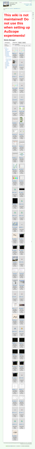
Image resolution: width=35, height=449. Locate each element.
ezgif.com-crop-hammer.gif (24, 157)
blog (6, 50)
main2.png (22, 273)
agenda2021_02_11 (17, 8)
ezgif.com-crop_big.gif (16, 169)
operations (11, 8)
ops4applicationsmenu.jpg (24, 308)
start (8, 8)
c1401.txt (21, 99)
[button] (19, 45)
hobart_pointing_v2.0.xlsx (17, 215)
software (7, 64)
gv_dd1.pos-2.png (15, 180)
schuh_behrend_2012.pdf (24, 377)
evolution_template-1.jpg (23, 146)
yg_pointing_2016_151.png (17, 435)
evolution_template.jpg (16, 157)
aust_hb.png (14, 88)
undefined (7, 65)
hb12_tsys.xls (14, 192)
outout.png (22, 319)
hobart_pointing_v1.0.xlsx (24, 204)
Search (31, 2)
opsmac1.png (14, 319)
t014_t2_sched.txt (15, 412)
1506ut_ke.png (15, 53)
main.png (15, 273)
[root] (6, 47)
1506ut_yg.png (22, 53)
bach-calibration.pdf (23, 88)
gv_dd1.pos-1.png (22, 169)
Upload (20, 42)
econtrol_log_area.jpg (16, 134)
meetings (7, 54)
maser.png (15, 285)
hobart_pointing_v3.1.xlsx (24, 215)
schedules (7, 63)
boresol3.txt (15, 99)
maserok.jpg (21, 285)
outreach (7, 62)
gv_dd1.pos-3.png (22, 180)
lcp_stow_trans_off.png (23, 238)
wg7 (6, 66)
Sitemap (30, 5)
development (8, 51)
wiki (6, 67)
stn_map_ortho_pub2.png (17, 401)
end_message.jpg (15, 146)
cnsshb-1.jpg (21, 111)
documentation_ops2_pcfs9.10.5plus (8, 60)
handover (7, 52)
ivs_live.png (14, 227)
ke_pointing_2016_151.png (17, 238)
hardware (7, 53)
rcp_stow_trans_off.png (16, 366)
